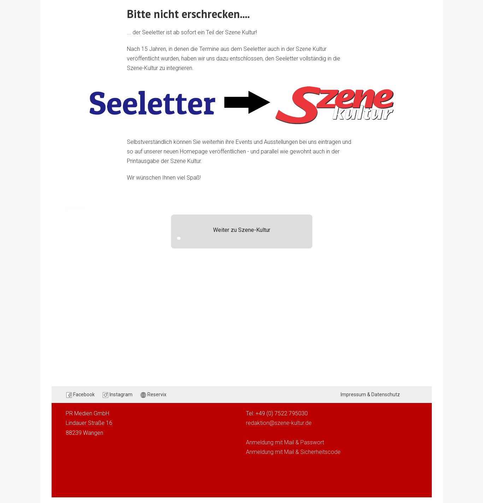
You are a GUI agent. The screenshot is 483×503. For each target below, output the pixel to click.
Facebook (80, 395)
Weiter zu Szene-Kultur (241, 230)
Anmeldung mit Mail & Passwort (285, 442)
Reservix (153, 395)
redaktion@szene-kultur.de (279, 423)
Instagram (117, 395)
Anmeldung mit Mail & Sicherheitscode (293, 452)
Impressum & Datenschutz (370, 394)
